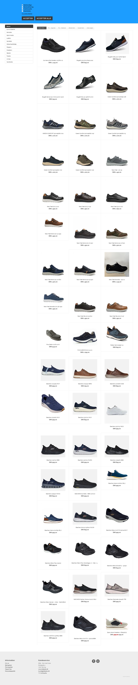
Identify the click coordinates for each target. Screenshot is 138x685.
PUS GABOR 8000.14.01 (85, 350)
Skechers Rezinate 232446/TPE (116, 599)
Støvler (9, 53)
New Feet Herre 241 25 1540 (85, 279)
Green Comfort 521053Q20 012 (53, 170)
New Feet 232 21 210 (117, 206)
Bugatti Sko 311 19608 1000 (85, 97)
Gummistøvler (11, 29)
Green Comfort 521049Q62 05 (117, 133)
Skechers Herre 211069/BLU (53, 530)
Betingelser (8, 665)
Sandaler (9, 41)
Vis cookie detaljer (27, 13)
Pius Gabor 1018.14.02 (53, 344)
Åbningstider (9, 667)
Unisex (9, 59)
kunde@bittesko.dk (44, 671)
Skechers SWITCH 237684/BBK (53, 636)
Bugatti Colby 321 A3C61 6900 (117, 57)
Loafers (9, 38)
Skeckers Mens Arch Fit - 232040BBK (85, 638)
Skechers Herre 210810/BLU (116, 483)
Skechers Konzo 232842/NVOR (85, 527)
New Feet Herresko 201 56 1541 (53, 306)
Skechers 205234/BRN (85, 384)
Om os (7, 663)
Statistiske (27, 11)
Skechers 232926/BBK (117, 460)
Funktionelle (28, 9)
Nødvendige (28, 5)
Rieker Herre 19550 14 (116, 345)
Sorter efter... (41, 28)
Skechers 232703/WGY (117, 426)
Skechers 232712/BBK (53, 460)
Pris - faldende (62, 28)
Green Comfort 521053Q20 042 (85, 170)
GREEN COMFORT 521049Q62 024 (53, 133)
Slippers (9, 47)
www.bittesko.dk (43, 669)
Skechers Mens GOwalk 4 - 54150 (117, 565)
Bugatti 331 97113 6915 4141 (85, 60)
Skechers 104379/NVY (53, 384)
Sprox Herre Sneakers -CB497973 (117, 632)
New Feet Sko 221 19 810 (85, 316)
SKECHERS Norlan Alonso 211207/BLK (85, 599)
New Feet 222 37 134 (85, 206)
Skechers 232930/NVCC (53, 494)
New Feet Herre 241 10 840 (117, 243)
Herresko (9, 32)
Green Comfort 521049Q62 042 (85, 133)
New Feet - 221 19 (117, 170)
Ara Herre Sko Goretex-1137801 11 (53, 60)
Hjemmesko (10, 35)
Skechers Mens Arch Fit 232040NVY (117, 530)
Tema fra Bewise (126, 676)
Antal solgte (90, 28)
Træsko (9, 56)
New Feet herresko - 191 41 (117, 279)
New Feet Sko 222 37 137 (117, 316)
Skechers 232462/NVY (53, 417)
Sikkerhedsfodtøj (11, 44)
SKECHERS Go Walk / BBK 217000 (85, 494)
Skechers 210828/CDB (117, 384)
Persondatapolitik (10, 671)
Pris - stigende (51, 28)
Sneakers (9, 50)
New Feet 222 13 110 (53, 206)
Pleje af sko (8, 669)
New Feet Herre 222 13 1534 (53, 234)
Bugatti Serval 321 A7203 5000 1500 (53, 97)
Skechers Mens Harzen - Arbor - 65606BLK (53, 602)
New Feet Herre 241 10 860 (53, 279)
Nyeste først (81, 28)
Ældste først (72, 28)
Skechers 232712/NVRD (85, 460)
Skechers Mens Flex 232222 (53, 563)
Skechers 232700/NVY (85, 417)
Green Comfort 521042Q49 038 (117, 97)
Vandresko (10, 62)
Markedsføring (28, 7)
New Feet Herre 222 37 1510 (85, 243)
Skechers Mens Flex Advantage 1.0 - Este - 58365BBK (84, 563)
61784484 (43, 673)
